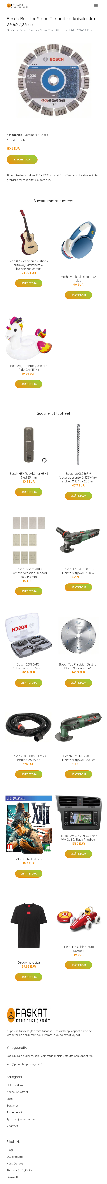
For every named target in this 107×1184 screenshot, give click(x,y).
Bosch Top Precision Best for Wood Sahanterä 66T (78, 666)
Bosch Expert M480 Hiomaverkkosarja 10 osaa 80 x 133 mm (28, 573)
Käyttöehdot (15, 1163)
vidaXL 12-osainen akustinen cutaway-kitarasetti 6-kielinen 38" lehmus (29, 265)
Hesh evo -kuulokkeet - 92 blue (78, 278)
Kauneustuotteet (17, 1092)
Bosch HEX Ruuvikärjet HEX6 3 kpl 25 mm (29, 475)
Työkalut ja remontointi (21, 1119)
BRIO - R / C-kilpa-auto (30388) (78, 949)
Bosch (44, 135)
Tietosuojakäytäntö (19, 1170)
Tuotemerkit (30, 135)
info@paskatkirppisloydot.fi (24, 1064)
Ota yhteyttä (15, 1156)
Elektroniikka (15, 1085)
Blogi (10, 1150)
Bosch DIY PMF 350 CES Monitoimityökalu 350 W (78, 571)
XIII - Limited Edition (29, 859)
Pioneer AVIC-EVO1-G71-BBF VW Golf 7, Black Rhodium (78, 837)
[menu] (96, 5)
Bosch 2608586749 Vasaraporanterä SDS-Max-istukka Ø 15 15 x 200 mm (78, 477)
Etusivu (11, 30)
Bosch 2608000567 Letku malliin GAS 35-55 (29, 758)
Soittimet (12, 1105)
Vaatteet (12, 1126)
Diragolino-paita (29, 962)
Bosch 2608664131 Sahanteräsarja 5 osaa (28, 666)
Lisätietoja (22, 159)
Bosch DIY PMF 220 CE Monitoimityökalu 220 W (78, 758)
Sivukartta (13, 1177)
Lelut (10, 1098)
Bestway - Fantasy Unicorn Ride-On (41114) (28, 367)
